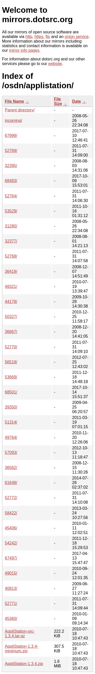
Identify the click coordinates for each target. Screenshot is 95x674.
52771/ (11, 603)
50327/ (11, 316)
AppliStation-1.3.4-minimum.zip (21, 648)
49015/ (11, 573)
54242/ (11, 543)
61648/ (11, 482)
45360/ (11, 618)
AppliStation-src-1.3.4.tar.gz (19, 633)
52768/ (11, 256)
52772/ (11, 497)
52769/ (11, 150)
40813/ (11, 588)
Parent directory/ (19, 110)
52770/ (11, 347)
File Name (14, 101)
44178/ (11, 301)
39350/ (11, 407)
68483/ (11, 181)
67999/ (11, 135)
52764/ (11, 196)
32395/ (11, 165)
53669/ (11, 377)
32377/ (11, 241)
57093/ (11, 452)
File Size (58, 101)
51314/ (11, 422)
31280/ (11, 226)
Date (76, 101)
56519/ (11, 362)
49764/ (11, 437)
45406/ (11, 528)
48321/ (11, 286)
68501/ (11, 392)
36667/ (11, 331)
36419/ (11, 271)
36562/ (11, 467)
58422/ (11, 513)
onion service (76, 36)
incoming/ (13, 120)
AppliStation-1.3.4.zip (24, 664)
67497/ (11, 558)
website (55, 63)
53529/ (11, 211)
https (38, 36)
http (29, 36)
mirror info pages (24, 50)
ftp (48, 36)
